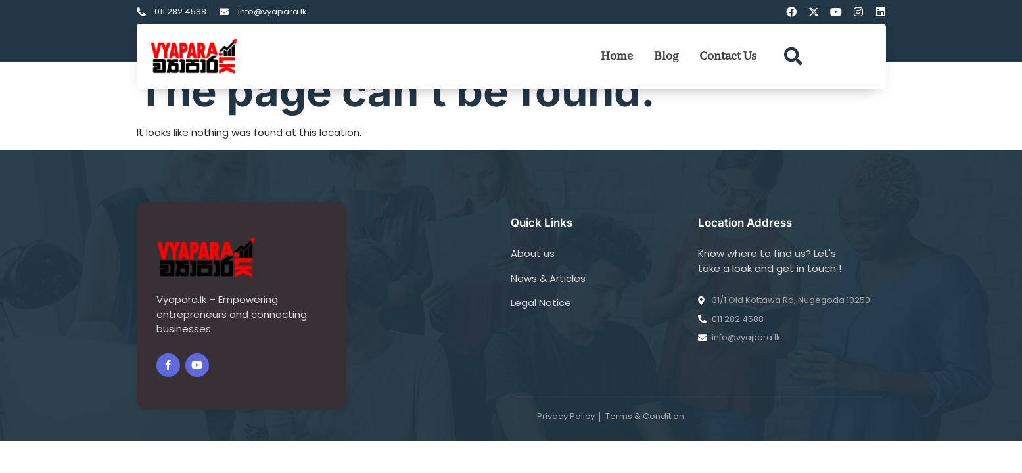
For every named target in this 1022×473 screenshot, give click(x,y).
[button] (793, 56)
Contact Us (727, 56)
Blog (666, 56)
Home (617, 56)
